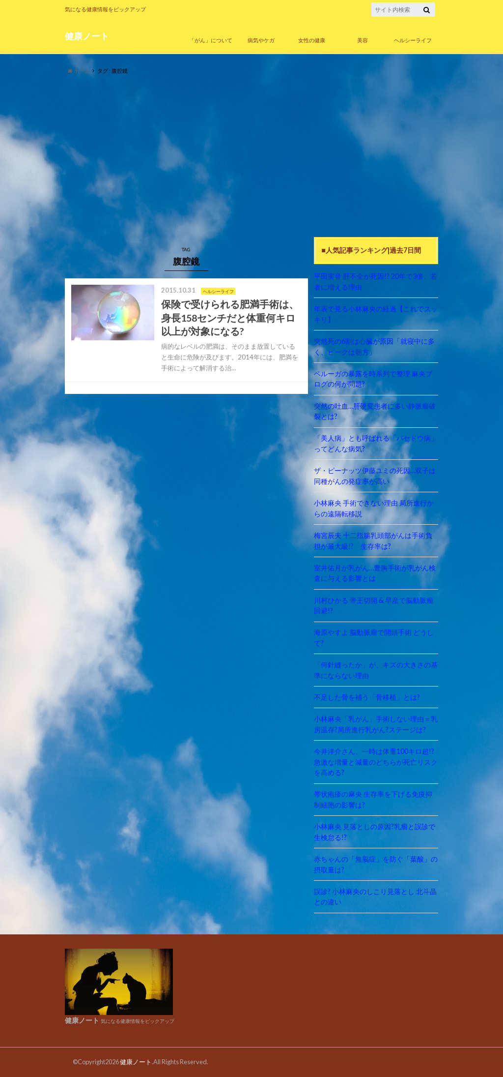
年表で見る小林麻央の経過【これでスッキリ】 (376, 314)
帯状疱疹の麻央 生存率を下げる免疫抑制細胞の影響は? (373, 799)
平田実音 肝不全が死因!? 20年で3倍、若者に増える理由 (375, 281)
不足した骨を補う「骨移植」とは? (367, 697)
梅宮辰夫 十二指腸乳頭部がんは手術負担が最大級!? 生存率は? (373, 540)
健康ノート (87, 36)
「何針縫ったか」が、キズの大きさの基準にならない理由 (376, 670)
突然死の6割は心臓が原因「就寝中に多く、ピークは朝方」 (374, 346)
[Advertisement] (251, 156)
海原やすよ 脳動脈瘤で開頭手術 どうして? (374, 637)
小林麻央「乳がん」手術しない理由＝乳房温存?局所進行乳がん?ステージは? (376, 724)
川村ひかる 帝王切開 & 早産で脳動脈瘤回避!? (373, 605)
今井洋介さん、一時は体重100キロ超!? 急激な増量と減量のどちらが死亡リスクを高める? (376, 762)
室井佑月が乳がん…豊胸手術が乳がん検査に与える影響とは (375, 573)
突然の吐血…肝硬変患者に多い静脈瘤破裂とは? (375, 411)
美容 (362, 40)
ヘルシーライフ (413, 40)
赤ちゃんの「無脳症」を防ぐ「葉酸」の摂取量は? (376, 864)
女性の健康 (311, 40)
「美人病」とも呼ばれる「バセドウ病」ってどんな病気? (376, 443)
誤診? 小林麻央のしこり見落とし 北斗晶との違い (375, 896)
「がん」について (210, 40)
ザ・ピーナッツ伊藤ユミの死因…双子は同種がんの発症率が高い (375, 475)
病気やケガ (261, 40)
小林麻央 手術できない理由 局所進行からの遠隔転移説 (374, 508)
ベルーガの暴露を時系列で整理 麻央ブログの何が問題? (373, 379)
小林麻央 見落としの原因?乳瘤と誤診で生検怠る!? (374, 831)
